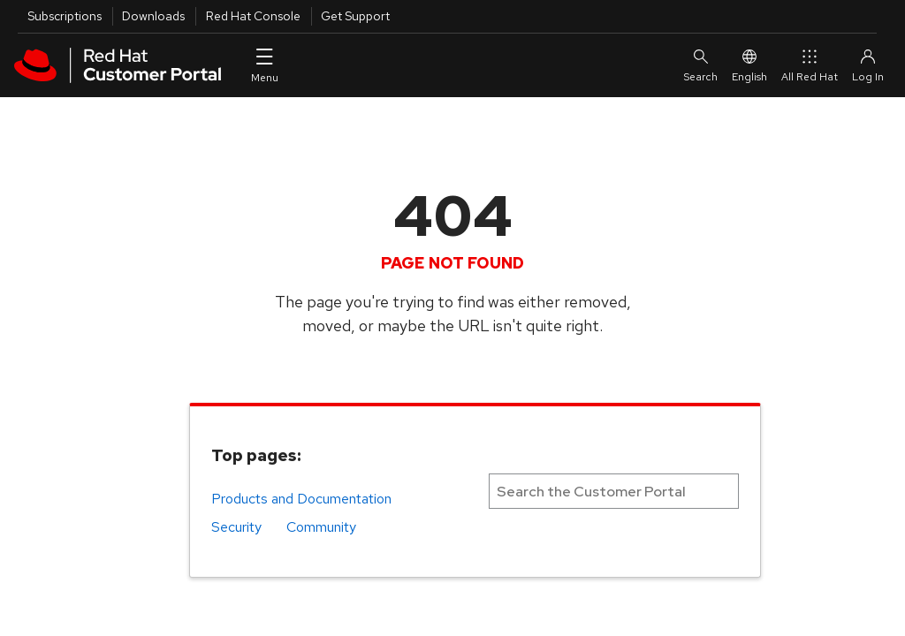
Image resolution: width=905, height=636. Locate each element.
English (749, 65)
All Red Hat (809, 65)
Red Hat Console (253, 16)
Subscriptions (64, 16)
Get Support (355, 16)
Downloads (153, 16)
